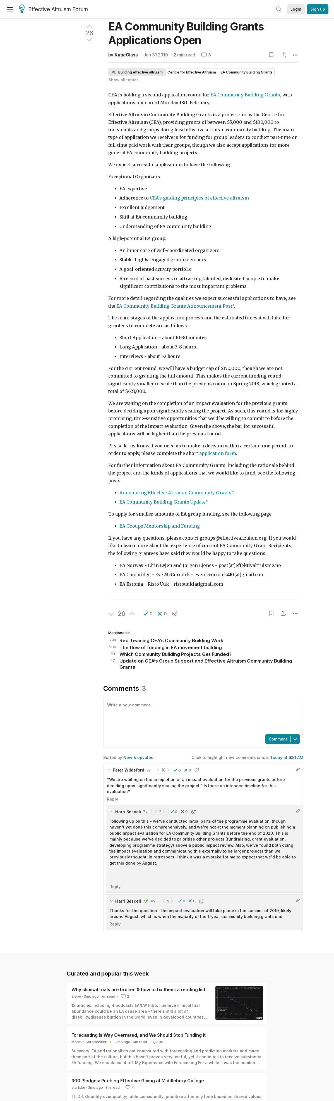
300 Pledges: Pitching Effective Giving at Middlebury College (137, 1080)
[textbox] (202, 716)
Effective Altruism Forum (53, 9)
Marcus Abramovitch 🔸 (92, 1042)
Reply (112, 799)
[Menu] (10, 9)
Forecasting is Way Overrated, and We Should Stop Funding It (138, 1035)
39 (157, 1041)
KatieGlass (126, 55)
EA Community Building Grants (245, 95)
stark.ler (78, 1087)
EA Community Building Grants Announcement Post (174, 306)
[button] (148, 613)
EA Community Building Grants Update (162, 502)
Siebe (76, 996)
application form (217, 453)
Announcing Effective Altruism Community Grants (175, 492)
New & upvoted (138, 757)
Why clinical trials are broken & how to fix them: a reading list (138, 989)
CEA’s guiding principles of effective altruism (199, 198)
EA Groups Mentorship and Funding (159, 526)
